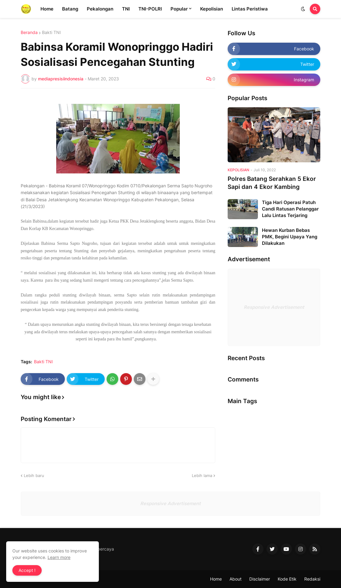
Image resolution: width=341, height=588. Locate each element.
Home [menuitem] (46, 9)
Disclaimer (259, 579)
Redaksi (312, 579)
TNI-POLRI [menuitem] (150, 9)
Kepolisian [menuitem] (211, 9)
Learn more (59, 557)
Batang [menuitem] (70, 9)
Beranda (29, 32)
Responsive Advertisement (274, 307)
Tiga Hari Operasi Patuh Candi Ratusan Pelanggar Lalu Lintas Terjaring (290, 208)
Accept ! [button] (27, 570)
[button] (303, 9)
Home (216, 579)
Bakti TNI (51, 32)
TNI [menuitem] (126, 9)
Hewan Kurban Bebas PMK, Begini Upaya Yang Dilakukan (289, 236)
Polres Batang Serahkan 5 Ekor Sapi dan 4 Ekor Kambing (272, 183)
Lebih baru (34, 475)
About (235, 579)
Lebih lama (202, 475)
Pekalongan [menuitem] (100, 9)
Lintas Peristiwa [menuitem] (250, 9)
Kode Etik (287, 579)
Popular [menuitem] (179, 9)
